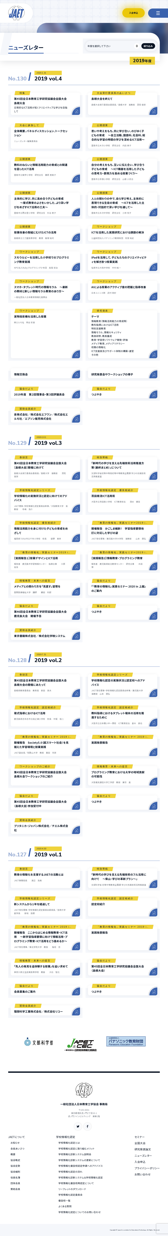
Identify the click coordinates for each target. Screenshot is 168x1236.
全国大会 (140, 1143)
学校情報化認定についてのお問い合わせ (79, 1212)
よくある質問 (64, 1206)
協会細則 (15, 1171)
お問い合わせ (143, 1174)
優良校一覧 (64, 1200)
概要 (13, 1154)
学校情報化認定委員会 (70, 1194)
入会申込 (133, 12)
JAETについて (16, 1137)
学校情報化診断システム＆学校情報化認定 (80, 1177)
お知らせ (15, 1142)
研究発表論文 (143, 1149)
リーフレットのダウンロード (72, 1189)
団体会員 (15, 1183)
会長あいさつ (17, 1148)
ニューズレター (143, 1156)
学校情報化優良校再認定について (76, 1183)
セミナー (140, 1137)
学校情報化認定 (65, 1137)
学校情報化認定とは (69, 1142)
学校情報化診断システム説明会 (74, 1154)
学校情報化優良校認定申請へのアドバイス (80, 1165)
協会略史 (15, 1160)
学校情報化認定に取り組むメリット (76, 1148)
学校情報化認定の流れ (70, 1171)
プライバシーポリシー (147, 1168)
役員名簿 (15, 1177)
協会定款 (15, 1165)
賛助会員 (15, 1189)
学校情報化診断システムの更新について (79, 1160)
